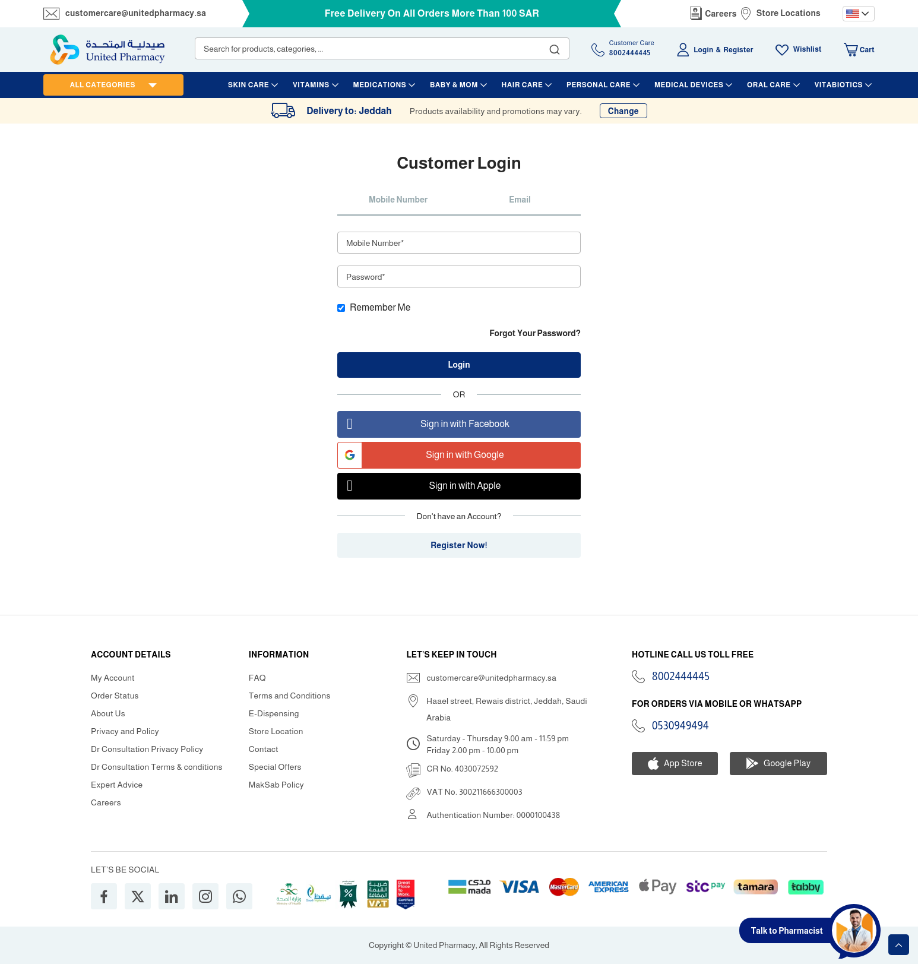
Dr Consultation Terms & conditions (157, 767)
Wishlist (807, 49)
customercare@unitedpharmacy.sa (135, 13)
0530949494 (680, 726)
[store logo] (107, 49)
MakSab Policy (276, 784)
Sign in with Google (421, 455)
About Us (108, 713)
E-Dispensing (274, 713)
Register (738, 50)
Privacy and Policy (125, 731)
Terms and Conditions (290, 695)
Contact (263, 749)
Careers (721, 13)
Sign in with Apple (419, 486)
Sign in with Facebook (423, 424)
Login (703, 50)
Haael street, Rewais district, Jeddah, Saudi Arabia (506, 709)
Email (520, 199)
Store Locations (788, 13)
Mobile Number (398, 199)
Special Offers (275, 767)
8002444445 (681, 676)
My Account (113, 677)
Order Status (115, 695)
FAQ (257, 677)
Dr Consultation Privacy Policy (147, 749)
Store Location (276, 731)
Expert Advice (117, 784)
